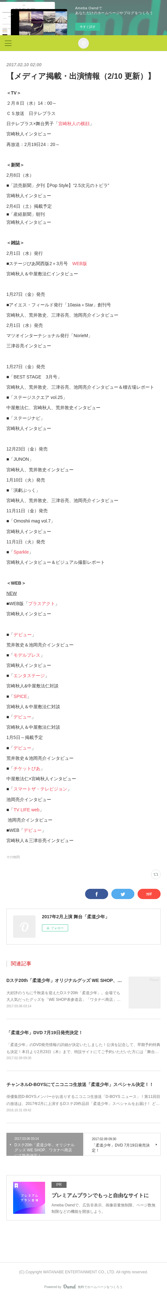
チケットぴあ (26, 768)
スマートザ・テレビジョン (40, 788)
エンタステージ (29, 675)
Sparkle (20, 552)
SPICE (20, 696)
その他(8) (13, 857)
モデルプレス (26, 655)
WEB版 (79, 263)
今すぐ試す (88, 26)
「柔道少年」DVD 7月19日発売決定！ (44, 1032)
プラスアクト (41, 603)
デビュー (22, 634)
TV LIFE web (26, 809)
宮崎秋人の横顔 (74, 123)
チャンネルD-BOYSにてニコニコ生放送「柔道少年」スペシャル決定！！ (80, 1084)
